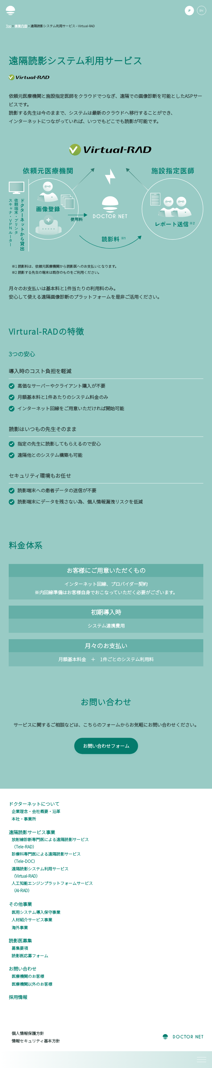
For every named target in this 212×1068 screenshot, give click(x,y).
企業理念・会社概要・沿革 (36, 811)
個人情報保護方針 (28, 1033)
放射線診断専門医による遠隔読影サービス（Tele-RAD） (50, 843)
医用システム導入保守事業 (36, 912)
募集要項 (20, 948)
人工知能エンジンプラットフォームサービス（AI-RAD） (52, 886)
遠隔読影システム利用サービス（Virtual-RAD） (40, 872)
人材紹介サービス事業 (32, 920)
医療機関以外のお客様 (32, 984)
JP (189, 10)
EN (202, 10)
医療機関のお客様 (28, 976)
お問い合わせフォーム (106, 755)
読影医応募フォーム (30, 955)
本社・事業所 (24, 819)
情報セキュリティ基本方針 (36, 1041)
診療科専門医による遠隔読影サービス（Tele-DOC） (46, 857)
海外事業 (20, 927)
